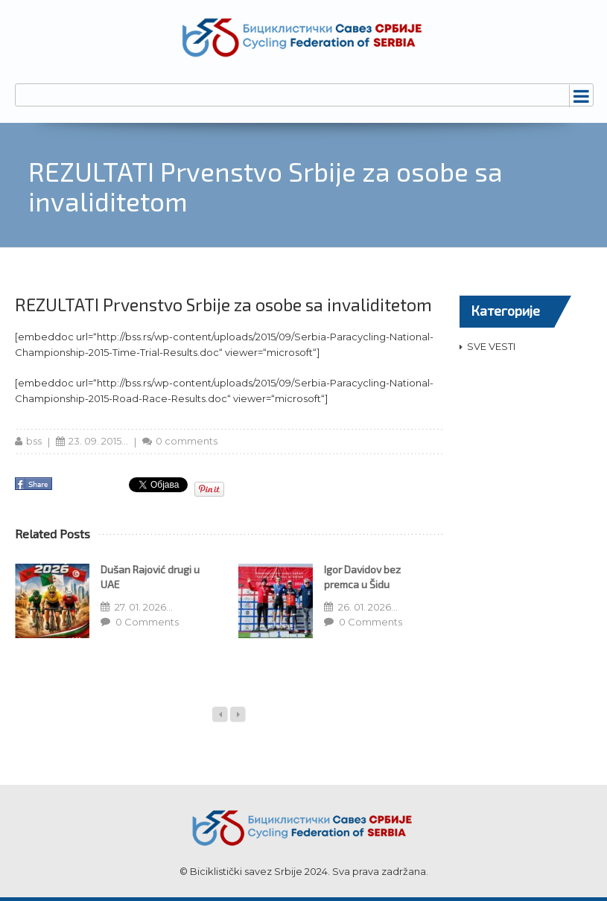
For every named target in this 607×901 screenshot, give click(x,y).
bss (34, 441)
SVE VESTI (491, 346)
